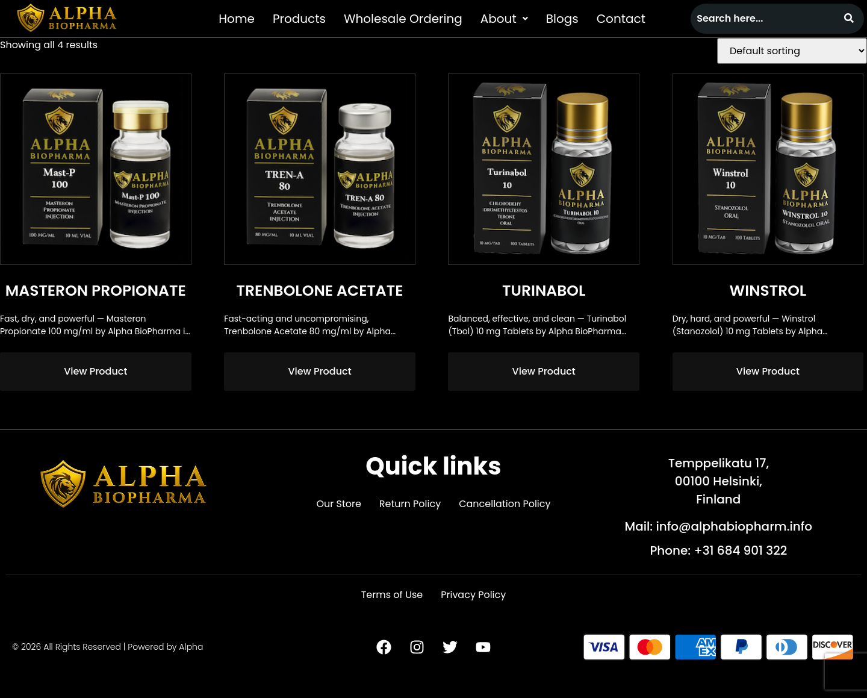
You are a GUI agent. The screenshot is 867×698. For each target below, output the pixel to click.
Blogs (562, 18)
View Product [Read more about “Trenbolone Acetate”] (319, 371)
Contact (621, 18)
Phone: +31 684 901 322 (718, 550)
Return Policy (410, 504)
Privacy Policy (473, 595)
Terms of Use (392, 595)
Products (299, 18)
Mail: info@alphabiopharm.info (719, 526)
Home (237, 18)
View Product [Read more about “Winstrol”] (768, 371)
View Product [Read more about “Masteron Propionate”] (95, 371)
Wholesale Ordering (403, 18)
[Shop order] (792, 51)
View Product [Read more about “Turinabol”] (544, 371)
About (504, 18)
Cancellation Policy (504, 504)
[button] (504, 19)
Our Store (338, 504)
